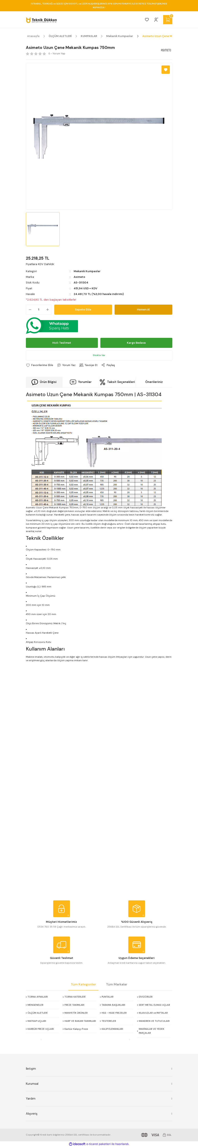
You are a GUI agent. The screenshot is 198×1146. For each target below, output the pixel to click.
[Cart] (167, 19)
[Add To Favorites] (165, 69)
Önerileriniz (154, 382)
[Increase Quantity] (49, 310)
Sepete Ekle (83, 309)
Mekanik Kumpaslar (87, 271)
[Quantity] (39, 310)
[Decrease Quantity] (29, 310)
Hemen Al (143, 309)
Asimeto (79, 277)
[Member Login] (156, 19)
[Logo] (41, 19)
